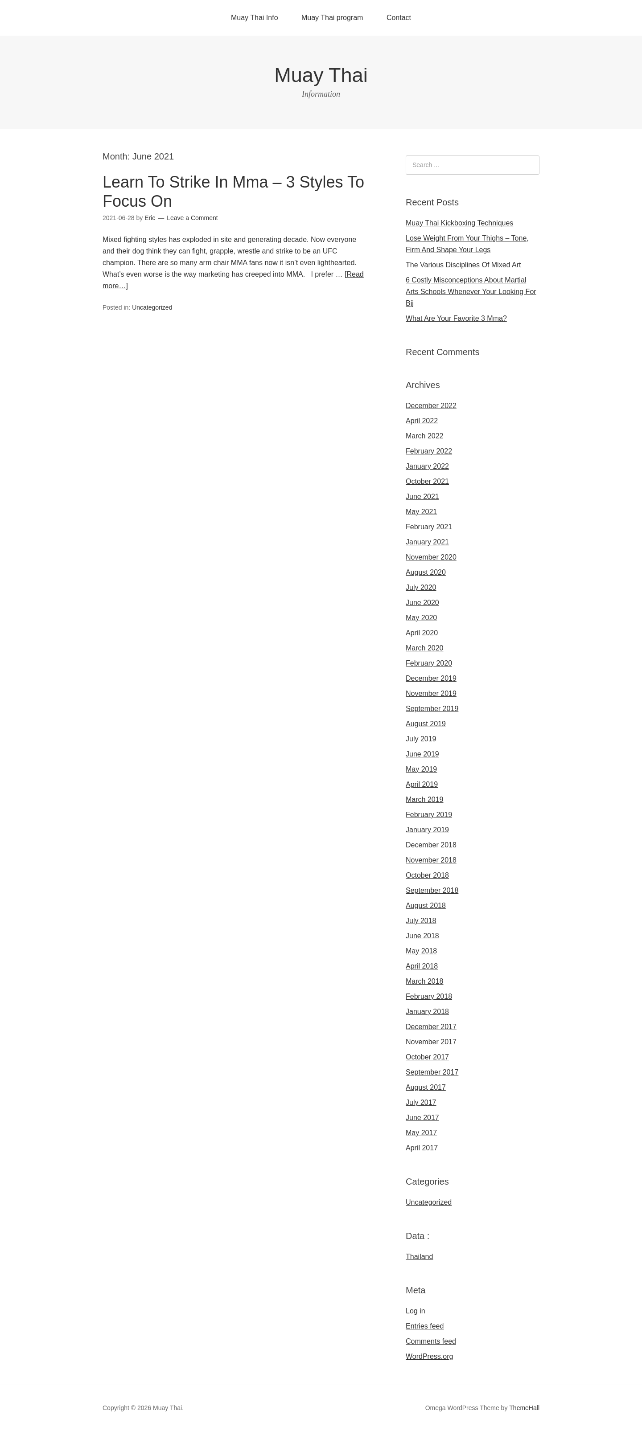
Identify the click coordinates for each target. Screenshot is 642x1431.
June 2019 (422, 754)
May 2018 (421, 951)
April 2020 (422, 633)
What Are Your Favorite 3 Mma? (456, 318)
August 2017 (426, 1087)
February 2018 (429, 996)
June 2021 (422, 496)
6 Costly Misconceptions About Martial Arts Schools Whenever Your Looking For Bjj (471, 291)
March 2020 (425, 648)
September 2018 (432, 890)
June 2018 (422, 936)
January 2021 (427, 542)
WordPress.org (429, 1356)
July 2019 (421, 739)
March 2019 (425, 799)
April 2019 (422, 784)
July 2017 (421, 1102)
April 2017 (422, 1148)
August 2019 (426, 724)
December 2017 (431, 1026)
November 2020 (431, 557)
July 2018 (421, 920)
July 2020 (421, 587)
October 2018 (427, 875)
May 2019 (421, 769)
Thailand (419, 1256)
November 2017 (431, 1042)
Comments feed (431, 1341)
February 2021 (429, 527)
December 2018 (431, 845)
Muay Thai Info (254, 17)
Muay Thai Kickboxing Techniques (459, 223)
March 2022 (425, 436)
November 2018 (431, 860)
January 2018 (427, 1011)
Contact (399, 17)
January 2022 (427, 466)
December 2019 (431, 678)
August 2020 (426, 572)
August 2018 (426, 905)
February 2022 (429, 451)
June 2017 (422, 1117)
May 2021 (421, 511)
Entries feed (425, 1326)
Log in (415, 1311)
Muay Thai (320, 75)
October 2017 (427, 1057)
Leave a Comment (192, 217)
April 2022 (422, 421)
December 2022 (431, 405)
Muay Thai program (332, 17)
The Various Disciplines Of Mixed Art (463, 265)
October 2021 (427, 481)
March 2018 (425, 981)
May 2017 (421, 1133)
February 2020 (429, 663)
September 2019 (432, 708)
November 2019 (431, 693)
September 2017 (432, 1072)
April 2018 (422, 966)
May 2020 (421, 617)
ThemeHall (524, 1407)
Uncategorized (152, 307)
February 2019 (429, 814)
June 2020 (422, 602)
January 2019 (427, 830)
